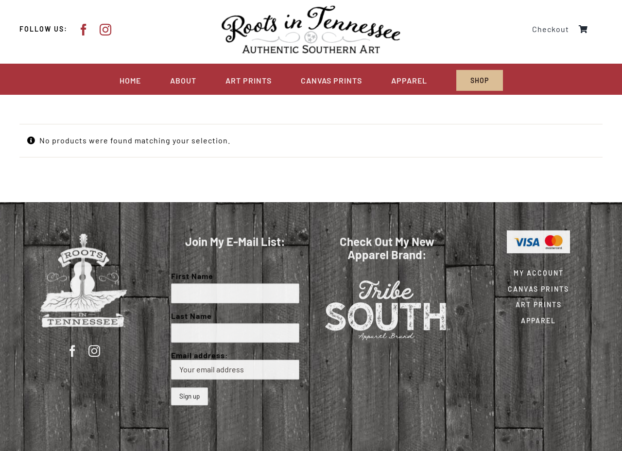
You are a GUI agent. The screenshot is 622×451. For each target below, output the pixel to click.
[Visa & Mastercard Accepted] (538, 233)
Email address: (235, 364)
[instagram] (106, 29)
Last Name (191, 314)
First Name (192, 274)
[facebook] (84, 29)
